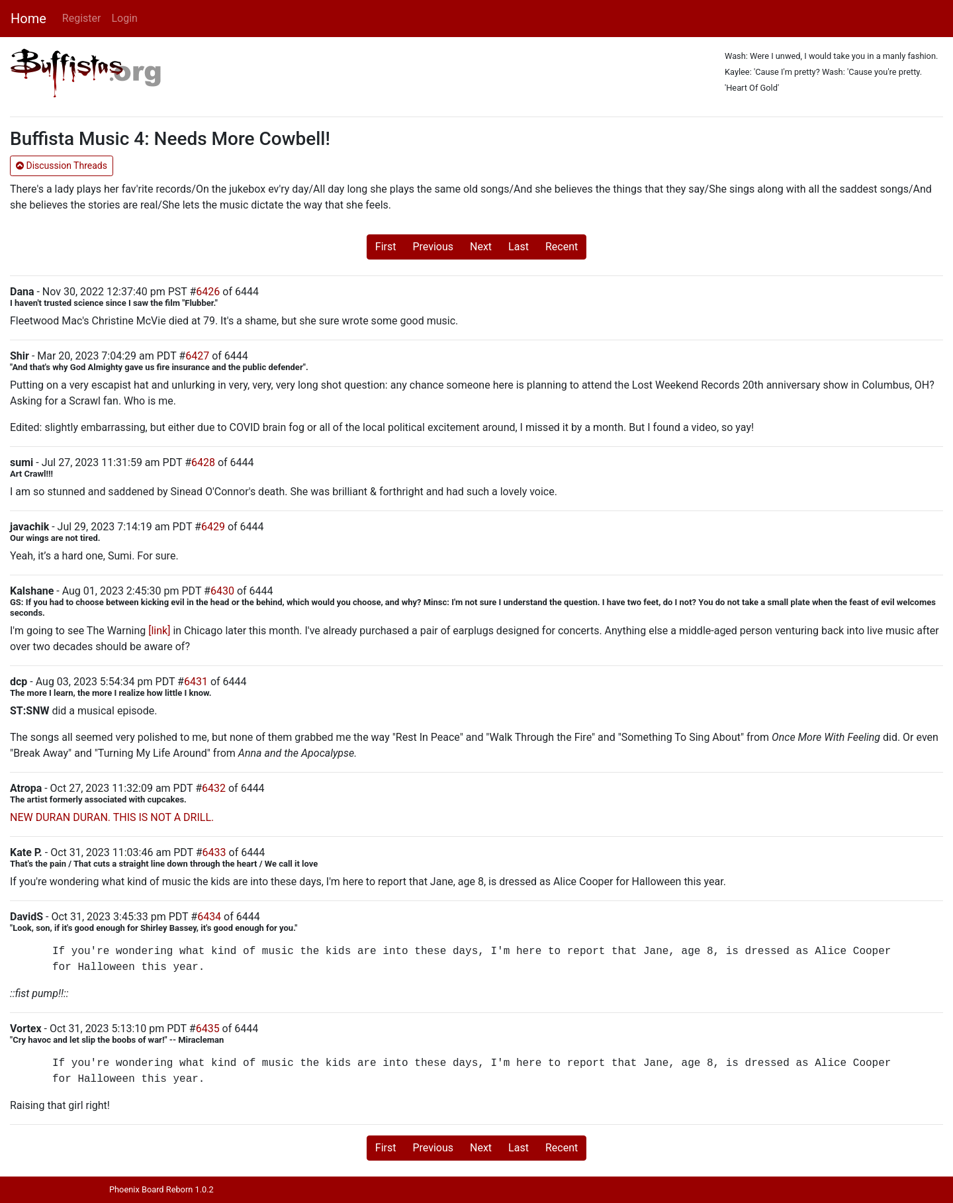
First (385, 246)
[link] (159, 630)
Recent (561, 246)
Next (481, 246)
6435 (208, 1028)
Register (81, 18)
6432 (214, 788)
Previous (432, 246)
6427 (197, 356)
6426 (208, 291)
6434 (209, 916)
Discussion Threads (61, 165)
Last (518, 246)
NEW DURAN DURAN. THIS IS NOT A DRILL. (112, 817)
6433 (214, 852)
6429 (213, 526)
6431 (196, 681)
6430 (222, 591)
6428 (203, 462)
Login (124, 18)
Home (28, 18)
